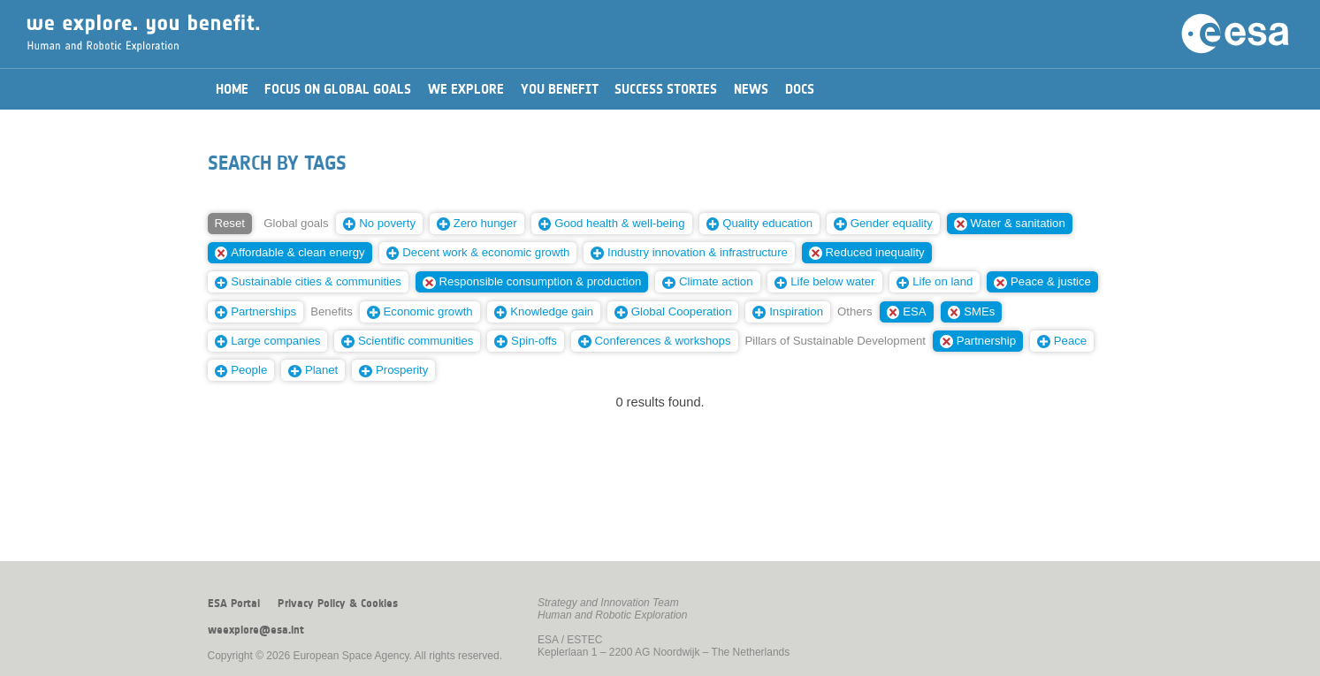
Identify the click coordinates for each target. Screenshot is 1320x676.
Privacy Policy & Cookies (338, 603)
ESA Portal (234, 603)
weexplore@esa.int (256, 630)
